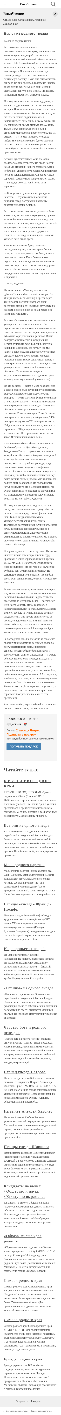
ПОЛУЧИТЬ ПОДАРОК (24, 746)
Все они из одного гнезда (26, 825)
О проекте (22, 1401)
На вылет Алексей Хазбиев (28, 1111)
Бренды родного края (23, 1359)
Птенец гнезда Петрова (25, 1072)
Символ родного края (23, 1280)
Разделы (36, 1401)
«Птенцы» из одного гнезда (28, 988)
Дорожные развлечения (42, 1411)
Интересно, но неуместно (18, 1411)
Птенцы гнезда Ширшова (26, 1147)
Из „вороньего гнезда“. (25, 949)
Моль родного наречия (24, 865)
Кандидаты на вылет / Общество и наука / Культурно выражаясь (24, 1191)
